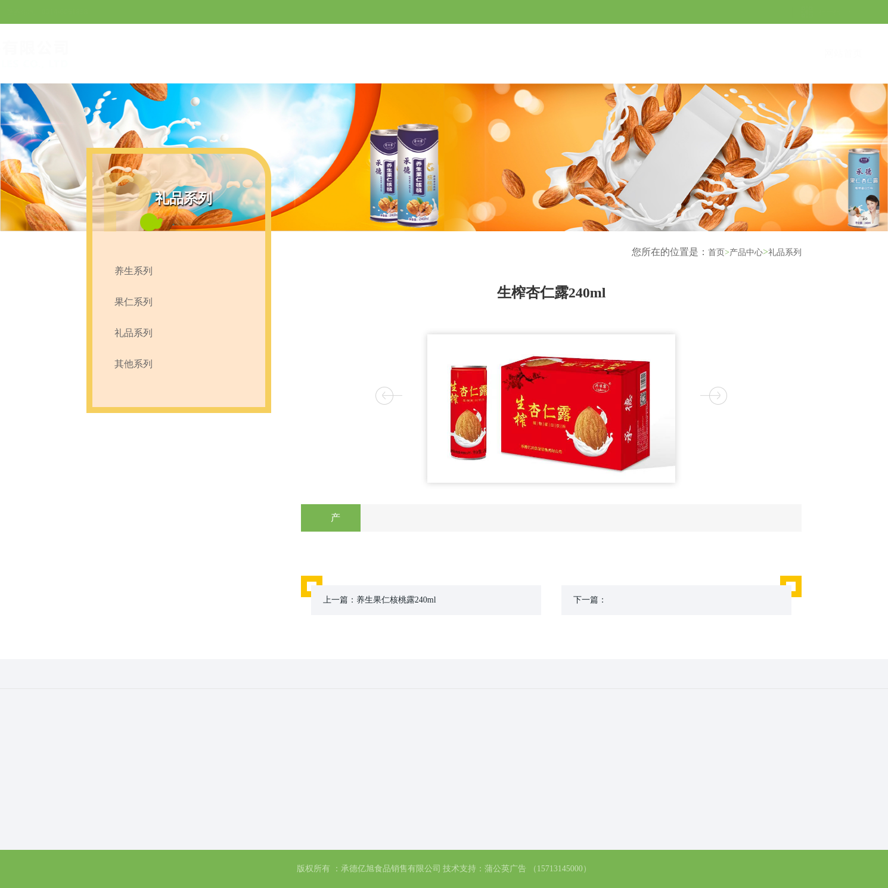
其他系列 (133, 364)
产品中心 (746, 252)
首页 (718, 252)
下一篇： (590, 599)
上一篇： (379, 599)
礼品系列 (133, 333)
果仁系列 (133, 302)
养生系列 (133, 271)
